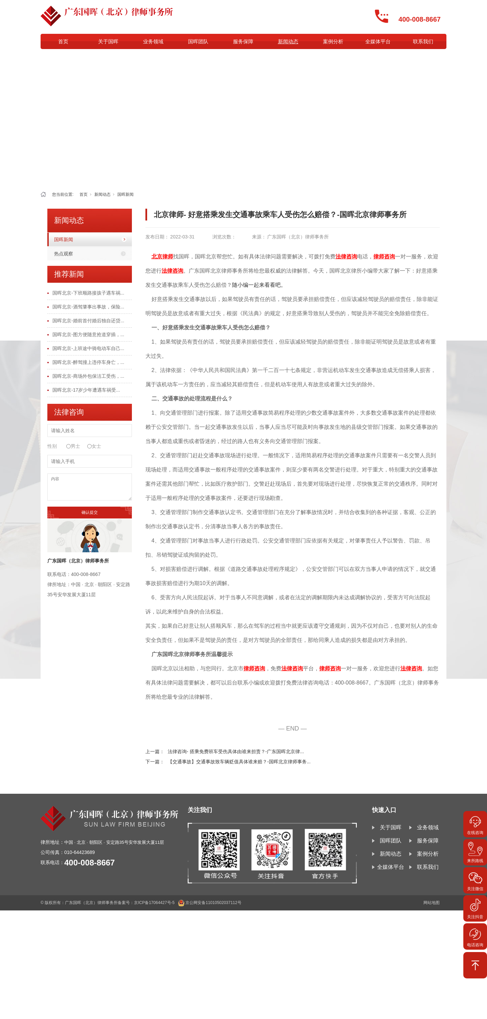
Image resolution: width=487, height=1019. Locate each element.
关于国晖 (108, 41)
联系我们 (423, 41)
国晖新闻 (125, 194)
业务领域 (153, 41)
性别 (52, 446)
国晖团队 (198, 41)
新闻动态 (288, 41)
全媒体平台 (378, 41)
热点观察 (63, 253)
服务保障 (243, 41)
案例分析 (333, 41)
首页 (63, 41)
